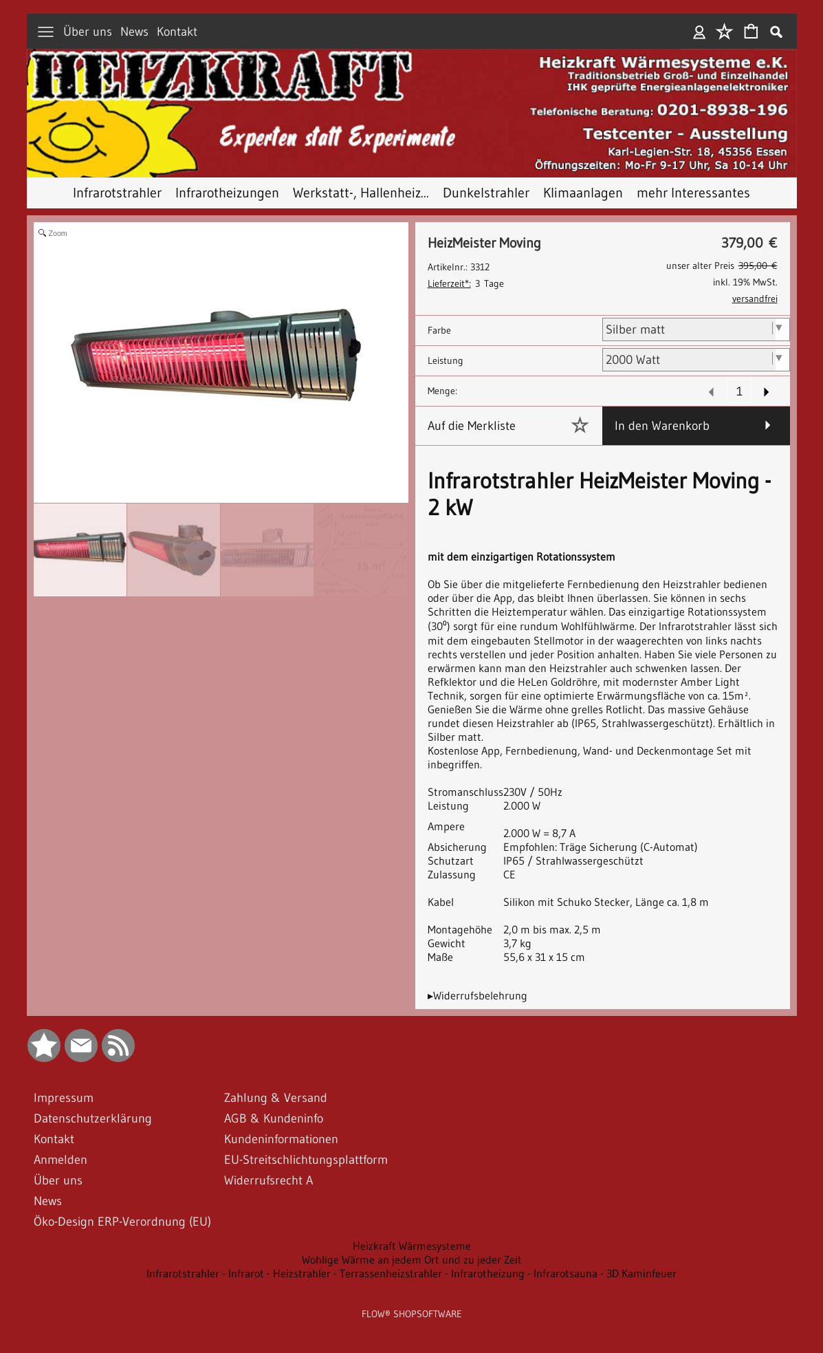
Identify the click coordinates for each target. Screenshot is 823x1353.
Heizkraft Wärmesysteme (412, 1246)
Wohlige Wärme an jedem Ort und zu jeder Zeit (412, 1259)
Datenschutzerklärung (93, 1118)
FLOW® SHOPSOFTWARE (412, 1314)
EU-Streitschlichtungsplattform (306, 1159)
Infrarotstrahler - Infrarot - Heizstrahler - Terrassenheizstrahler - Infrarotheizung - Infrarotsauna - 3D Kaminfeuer (411, 1273)
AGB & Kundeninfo (273, 1118)
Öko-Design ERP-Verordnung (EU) (122, 1221)
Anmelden (700, 31)
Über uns (87, 31)
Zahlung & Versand (275, 1097)
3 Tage (466, 283)
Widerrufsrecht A (268, 1180)
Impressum (64, 1097)
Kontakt (177, 31)
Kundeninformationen (281, 1139)
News (134, 31)
